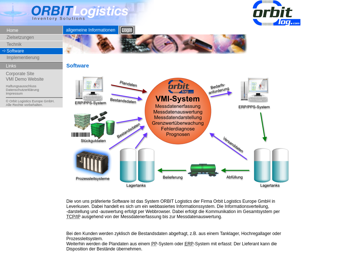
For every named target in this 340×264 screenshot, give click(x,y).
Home (12, 30)
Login (127, 30)
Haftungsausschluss (21, 86)
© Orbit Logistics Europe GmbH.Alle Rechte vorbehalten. (30, 103)
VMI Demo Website (25, 79)
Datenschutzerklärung (22, 90)
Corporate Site (20, 73)
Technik (14, 44)
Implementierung (23, 57)
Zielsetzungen (20, 37)
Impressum (14, 93)
